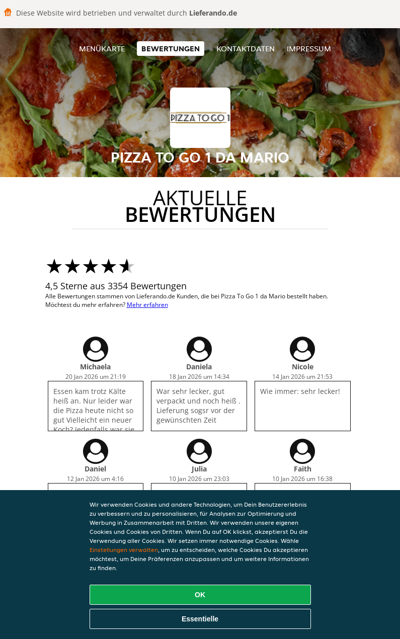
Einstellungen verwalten (124, 549)
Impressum (309, 48)
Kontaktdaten (245, 48)
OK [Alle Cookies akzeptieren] (200, 595)
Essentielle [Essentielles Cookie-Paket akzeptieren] (200, 619)
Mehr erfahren (147, 304)
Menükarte (102, 48)
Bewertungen (170, 48)
